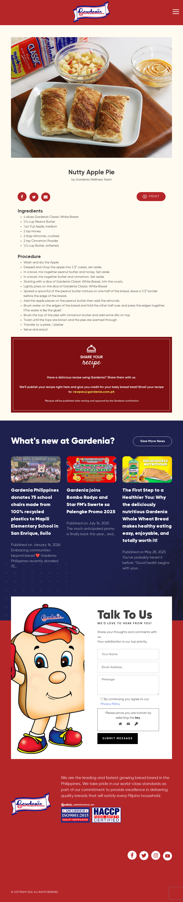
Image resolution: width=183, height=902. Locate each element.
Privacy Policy (110, 704)
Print (151, 196)
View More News (152, 441)
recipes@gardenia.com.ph (94, 392)
